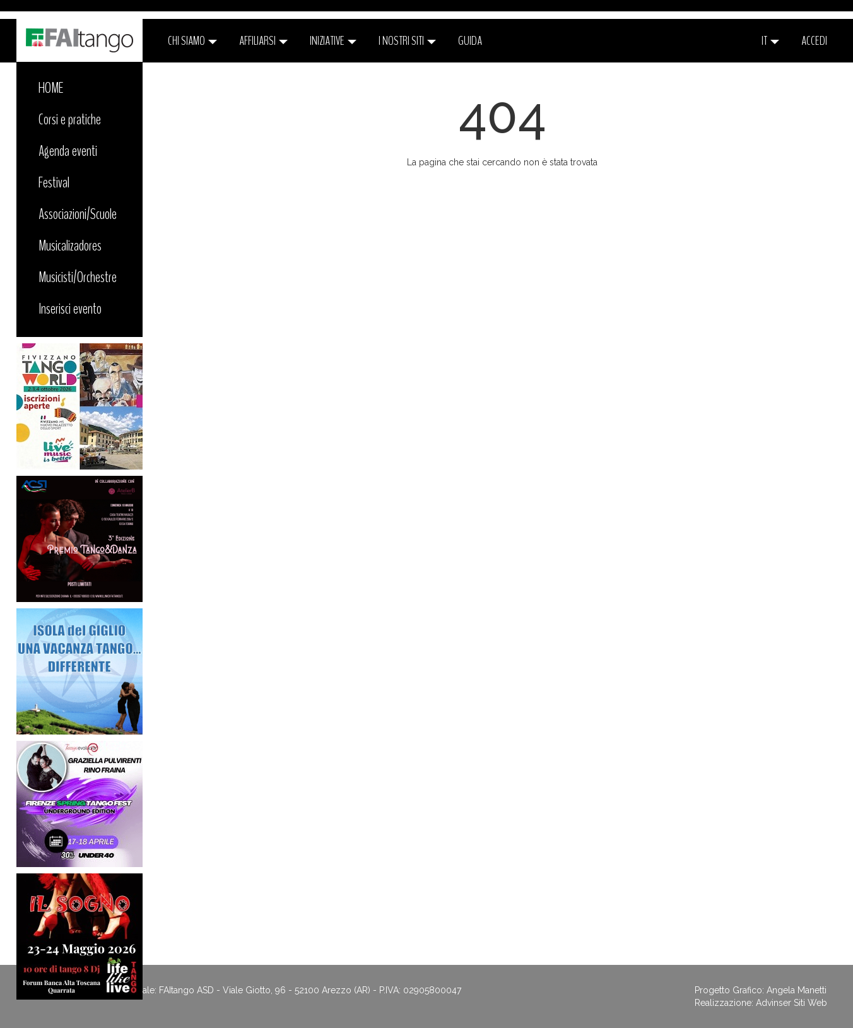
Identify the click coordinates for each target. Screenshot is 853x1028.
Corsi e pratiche (69, 119)
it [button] (770, 40)
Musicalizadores (70, 245)
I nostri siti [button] (407, 40)
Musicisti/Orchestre (77, 277)
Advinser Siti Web (791, 1003)
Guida (470, 40)
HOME (51, 88)
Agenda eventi (67, 151)
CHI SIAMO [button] (192, 40)
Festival (53, 182)
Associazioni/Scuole (77, 214)
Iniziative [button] (333, 40)
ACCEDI (814, 40)
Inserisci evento (70, 308)
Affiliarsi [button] (263, 40)
